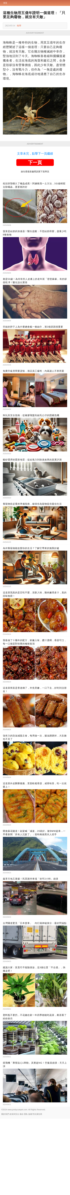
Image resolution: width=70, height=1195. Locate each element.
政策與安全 (14, 1114)
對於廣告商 (37, 1114)
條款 (21, 1114)
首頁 (5, 3)
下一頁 (35, 162)
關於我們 (5, 1114)
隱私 (26, 1114)
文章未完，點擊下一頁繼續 (35, 153)
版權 (30, 1114)
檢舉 (19, 25)
